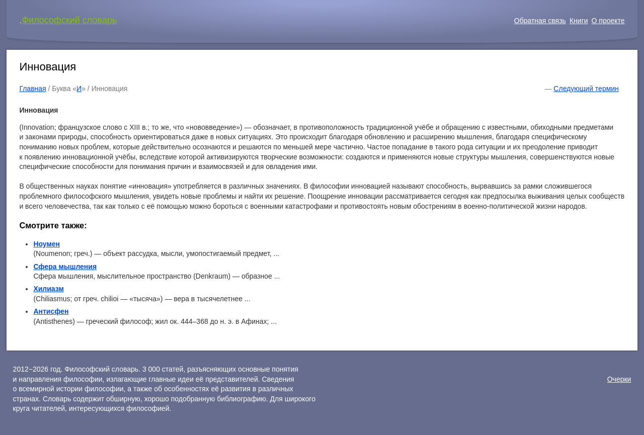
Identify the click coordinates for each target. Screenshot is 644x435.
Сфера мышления (65, 267)
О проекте (608, 21)
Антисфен (50, 311)
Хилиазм (48, 289)
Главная (32, 88)
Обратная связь (540, 21)
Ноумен (46, 244)
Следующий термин (585, 88)
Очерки (619, 379)
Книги (579, 21)
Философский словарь (69, 20)
